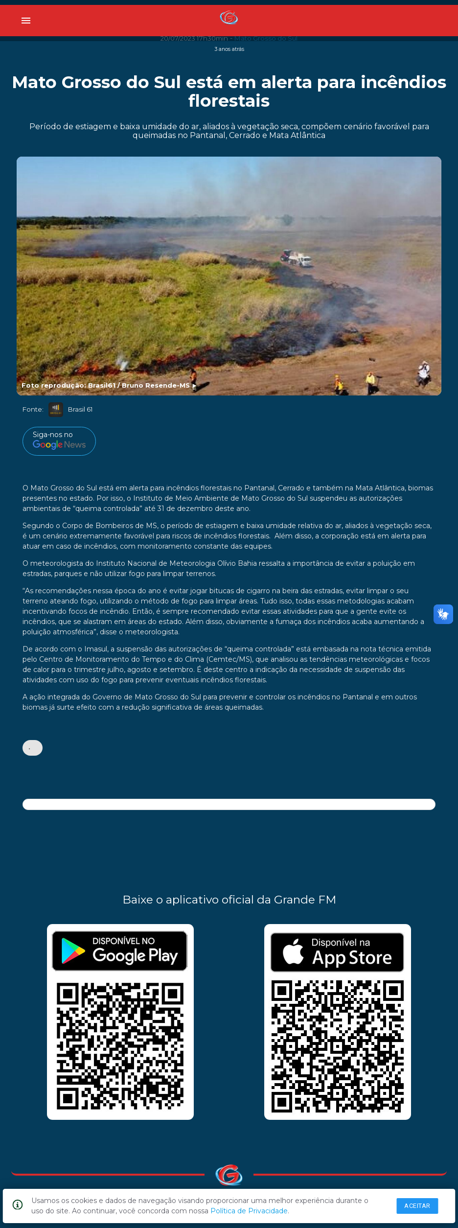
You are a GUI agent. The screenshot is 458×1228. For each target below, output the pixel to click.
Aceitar (417, 1205)
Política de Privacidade (249, 1210)
